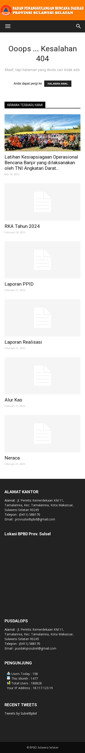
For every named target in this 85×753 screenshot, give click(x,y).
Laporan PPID (19, 284)
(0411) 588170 (29, 514)
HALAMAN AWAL (58, 83)
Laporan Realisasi (23, 342)
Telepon (11, 514)
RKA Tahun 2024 (22, 226)
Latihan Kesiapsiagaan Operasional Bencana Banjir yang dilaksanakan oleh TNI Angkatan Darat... (41, 162)
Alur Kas (13, 400)
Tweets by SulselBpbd (21, 713)
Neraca (12, 458)
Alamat (10, 500)
